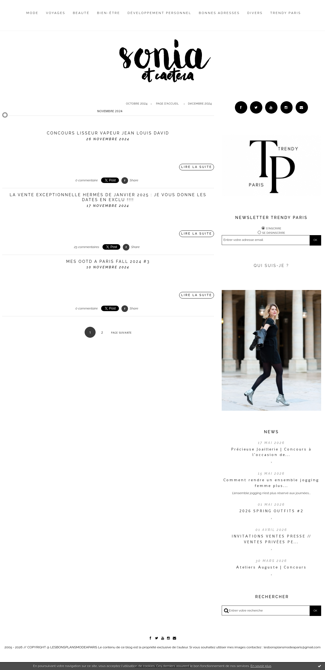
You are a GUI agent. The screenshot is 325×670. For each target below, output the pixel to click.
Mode (32, 13)
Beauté (81, 13)
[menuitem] (32, 17)
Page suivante (121, 332)
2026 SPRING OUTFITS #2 (271, 510)
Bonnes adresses (219, 13)
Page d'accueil (167, 104)
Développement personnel (159, 13)
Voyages (56, 13)
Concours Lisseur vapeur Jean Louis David (108, 133)
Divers (255, 13)
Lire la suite (196, 167)
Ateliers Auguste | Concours (271, 567)
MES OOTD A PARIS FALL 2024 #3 (108, 261)
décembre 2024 (200, 104)
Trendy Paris (285, 13)
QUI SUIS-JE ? (271, 265)
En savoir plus (261, 666)
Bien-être (108, 13)
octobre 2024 (136, 104)
